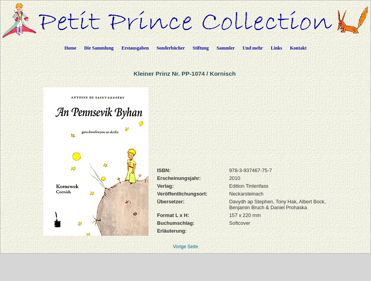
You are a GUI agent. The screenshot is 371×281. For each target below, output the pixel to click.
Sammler (226, 48)
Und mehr (252, 48)
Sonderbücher (171, 48)
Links (276, 48)
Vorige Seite (185, 246)
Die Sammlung (99, 48)
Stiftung (200, 48)
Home (70, 48)
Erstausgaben (135, 48)
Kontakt (298, 48)
